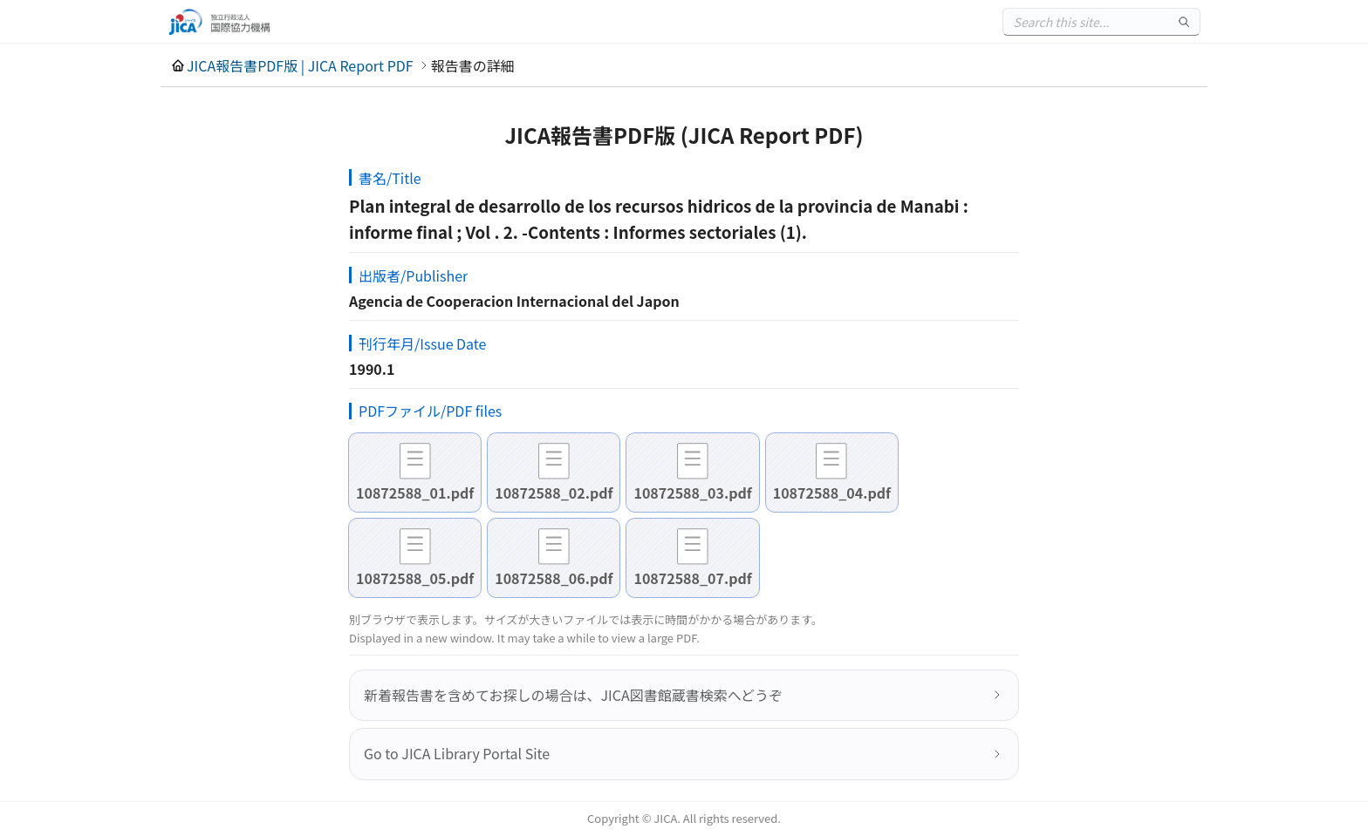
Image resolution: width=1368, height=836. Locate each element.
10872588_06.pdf (553, 578)
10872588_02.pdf (553, 492)
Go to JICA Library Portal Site (457, 753)
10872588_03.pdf (692, 492)
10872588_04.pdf (832, 492)
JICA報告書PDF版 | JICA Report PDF (300, 65)
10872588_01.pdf (415, 492)
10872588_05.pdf (415, 578)
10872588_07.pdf (692, 578)
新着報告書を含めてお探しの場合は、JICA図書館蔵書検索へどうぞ (573, 694)
